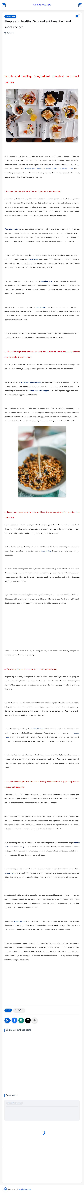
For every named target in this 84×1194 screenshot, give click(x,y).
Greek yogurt (33, 259)
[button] (14, 1020)
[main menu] (4, 5)
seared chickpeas (37, 729)
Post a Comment (14, 1103)
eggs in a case (46, 281)
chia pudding (46, 551)
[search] (80, 5)
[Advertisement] (42, 57)
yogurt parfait (20, 921)
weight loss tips (42, 5)
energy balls (41, 307)
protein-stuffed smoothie (30, 383)
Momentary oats (11, 229)
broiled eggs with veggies (39, 391)
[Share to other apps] (34, 1020)
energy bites (9, 873)
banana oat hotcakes (33, 169)
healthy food (10, 16)
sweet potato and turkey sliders (59, 169)
